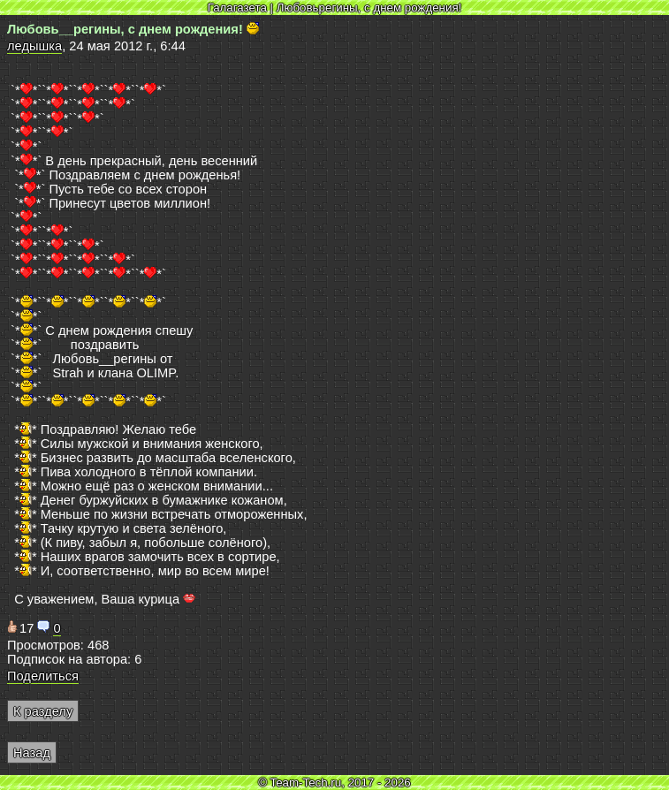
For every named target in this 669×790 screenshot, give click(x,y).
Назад (31, 753)
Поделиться (43, 676)
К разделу (42, 711)
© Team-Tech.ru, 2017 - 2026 (334, 782)
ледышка (34, 46)
